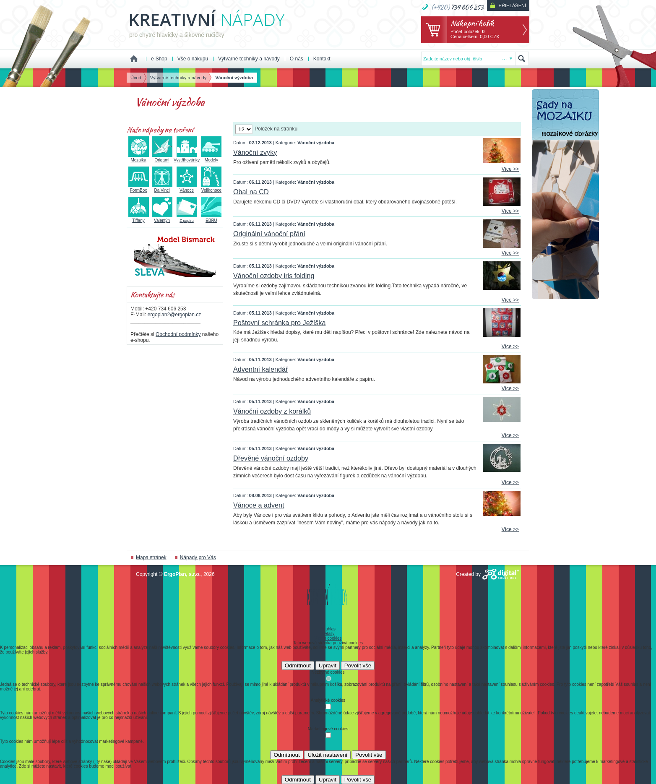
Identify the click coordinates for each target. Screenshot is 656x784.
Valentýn (162, 218)
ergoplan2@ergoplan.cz (174, 315)
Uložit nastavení (327, 755)
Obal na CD (251, 191)
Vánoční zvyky (255, 152)
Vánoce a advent (258, 505)
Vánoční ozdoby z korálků (272, 411)
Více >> (510, 169)
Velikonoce (211, 188)
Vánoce (187, 188)
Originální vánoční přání (269, 233)
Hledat (521, 58)
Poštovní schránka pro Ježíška (279, 322)
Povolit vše (357, 665)
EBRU (211, 218)
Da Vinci (162, 188)
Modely (211, 157)
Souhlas (328, 629)
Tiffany (138, 218)
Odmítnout (298, 665)
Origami (162, 157)
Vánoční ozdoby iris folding (273, 275)
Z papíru (187, 218)
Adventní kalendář (260, 369)
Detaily (328, 633)
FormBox (138, 188)
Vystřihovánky (187, 157)
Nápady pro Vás (198, 557)
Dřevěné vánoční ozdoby (270, 458)
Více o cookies (327, 638)
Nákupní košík (472, 23)
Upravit (327, 665)
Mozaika (138, 157)
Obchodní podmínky (178, 334)
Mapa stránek (151, 557)
